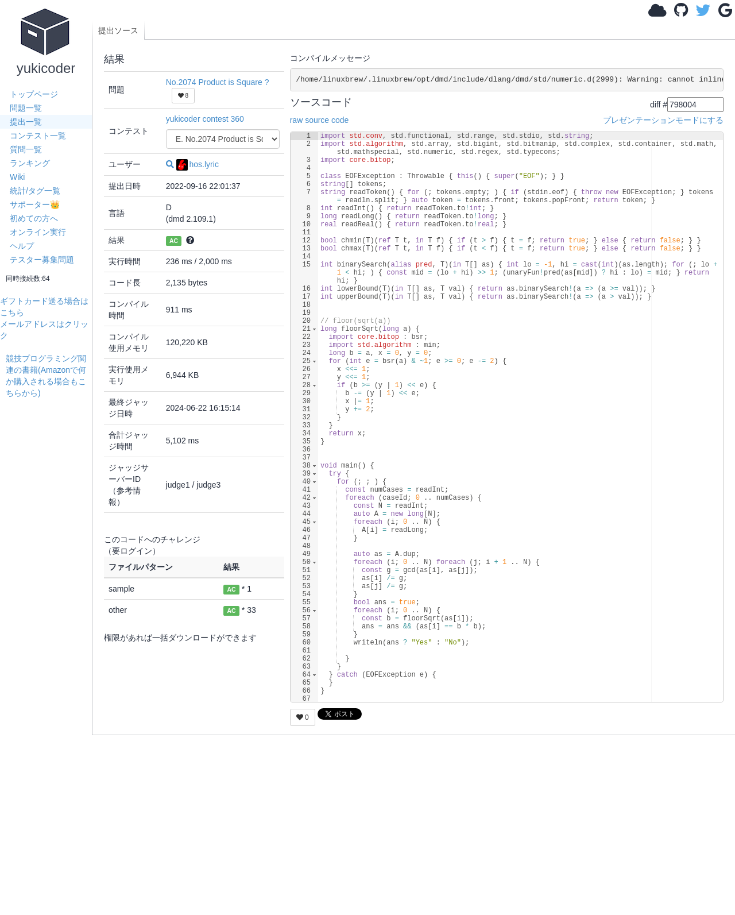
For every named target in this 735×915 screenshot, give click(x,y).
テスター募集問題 (42, 259)
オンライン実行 (38, 232)
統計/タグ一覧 (35, 190)
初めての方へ (34, 218)
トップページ (34, 94)
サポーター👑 (35, 204)
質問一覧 (26, 149)
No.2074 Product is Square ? (217, 82)
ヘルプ (22, 245)
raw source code (319, 120)
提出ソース (118, 30)
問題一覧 (26, 108)
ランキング (30, 163)
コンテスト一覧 (38, 135)
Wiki (17, 177)
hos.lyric (197, 164)
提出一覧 (26, 121)
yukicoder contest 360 (205, 118)
